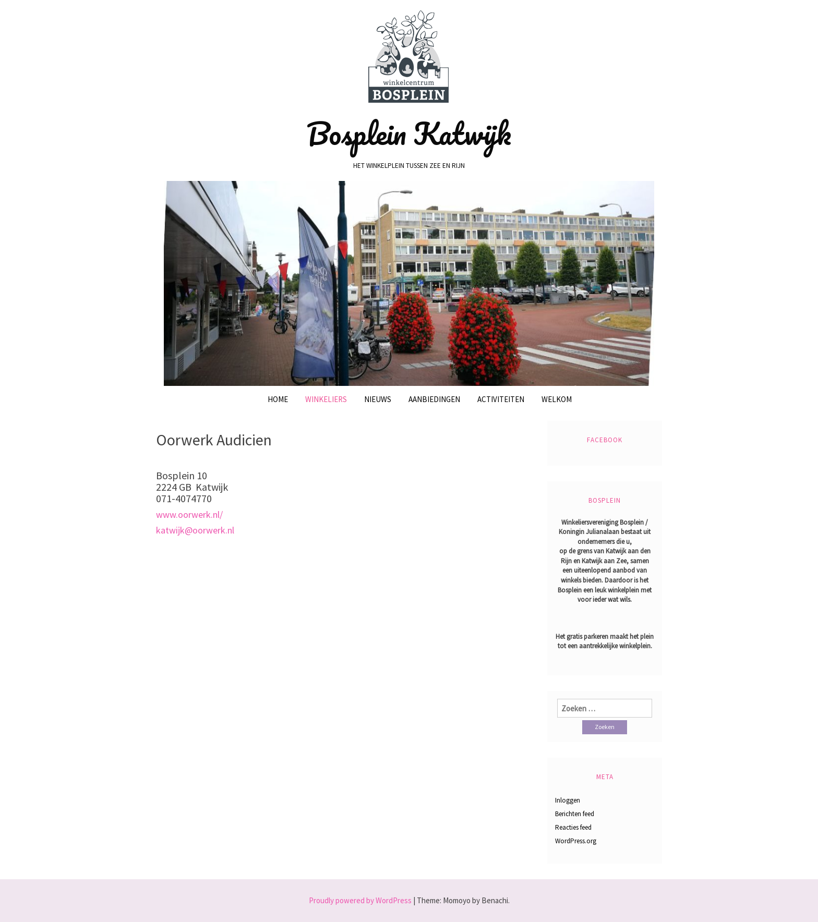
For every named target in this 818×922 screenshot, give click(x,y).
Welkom (557, 399)
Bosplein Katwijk (409, 133)
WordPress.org (575, 840)
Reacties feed (573, 827)
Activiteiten (500, 399)
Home (278, 399)
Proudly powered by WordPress (360, 900)
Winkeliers (326, 399)
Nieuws (377, 399)
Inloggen (567, 800)
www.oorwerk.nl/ (189, 514)
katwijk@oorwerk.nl (195, 530)
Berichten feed (574, 813)
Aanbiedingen (434, 399)
